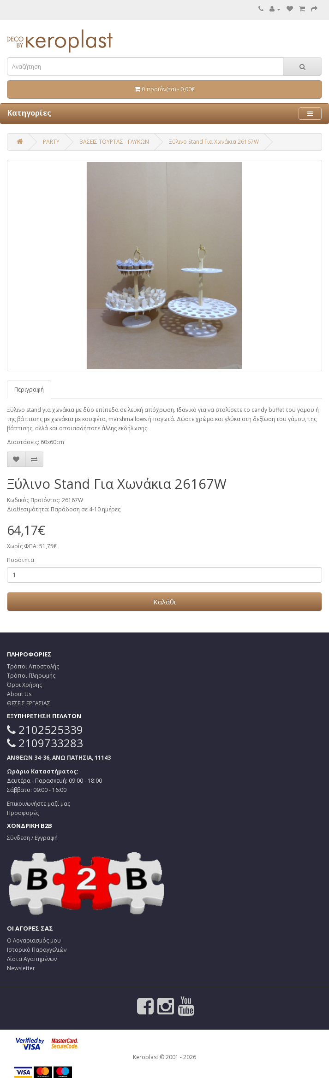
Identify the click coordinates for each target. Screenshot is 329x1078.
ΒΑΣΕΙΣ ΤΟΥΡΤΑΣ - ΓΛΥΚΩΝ (114, 142)
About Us (19, 694)
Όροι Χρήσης (24, 685)
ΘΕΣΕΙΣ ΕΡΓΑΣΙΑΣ (28, 703)
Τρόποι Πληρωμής (31, 676)
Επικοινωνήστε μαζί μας (38, 804)
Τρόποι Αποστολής (33, 666)
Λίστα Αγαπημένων (32, 959)
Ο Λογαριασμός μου (34, 940)
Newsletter (21, 968)
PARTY (51, 142)
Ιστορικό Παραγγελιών (36, 950)
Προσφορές (23, 813)
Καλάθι (164, 601)
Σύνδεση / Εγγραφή (32, 838)
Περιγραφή (29, 389)
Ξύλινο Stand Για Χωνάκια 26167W (214, 142)
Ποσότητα (20, 560)
